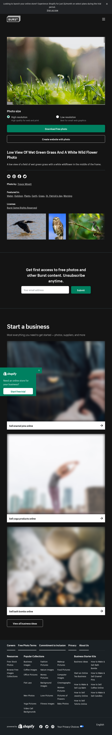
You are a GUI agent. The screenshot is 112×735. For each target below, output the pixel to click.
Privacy (72, 645)
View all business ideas (25, 623)
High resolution (19, 117)
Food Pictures (63, 669)
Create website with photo (56, 139)
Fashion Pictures (44, 663)
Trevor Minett (25, 184)
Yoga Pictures (30, 703)
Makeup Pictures (61, 663)
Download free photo (56, 128)
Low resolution (68, 117)
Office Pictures (30, 674)
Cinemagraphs (64, 682)
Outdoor (18, 195)
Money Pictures (44, 676)
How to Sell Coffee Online (97, 686)
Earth (34, 195)
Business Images (28, 663)
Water (10, 195)
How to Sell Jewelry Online (81, 694)
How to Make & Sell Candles (98, 694)
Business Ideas (81, 661)
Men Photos (29, 695)
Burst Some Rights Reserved (22, 207)
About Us (84, 645)
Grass (42, 195)
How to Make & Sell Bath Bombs (98, 665)
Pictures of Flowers (62, 697)
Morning (68, 195)
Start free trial (18, 391)
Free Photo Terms (27, 645)
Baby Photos (63, 703)
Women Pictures (61, 689)
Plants (27, 195)
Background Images (45, 684)
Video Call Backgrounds (30, 710)
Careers (11, 645)
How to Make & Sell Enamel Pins (98, 676)
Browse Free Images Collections (12, 673)
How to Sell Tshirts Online (80, 702)
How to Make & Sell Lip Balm (81, 686)
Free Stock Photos (12, 663)
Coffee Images (30, 669)
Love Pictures (46, 695)
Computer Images (61, 676)
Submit (81, 290)
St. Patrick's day (54, 195)
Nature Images (47, 669)
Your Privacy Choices (70, 726)
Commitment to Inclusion (52, 645)
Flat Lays (28, 682)
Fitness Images (47, 703)
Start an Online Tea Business (81, 674)
